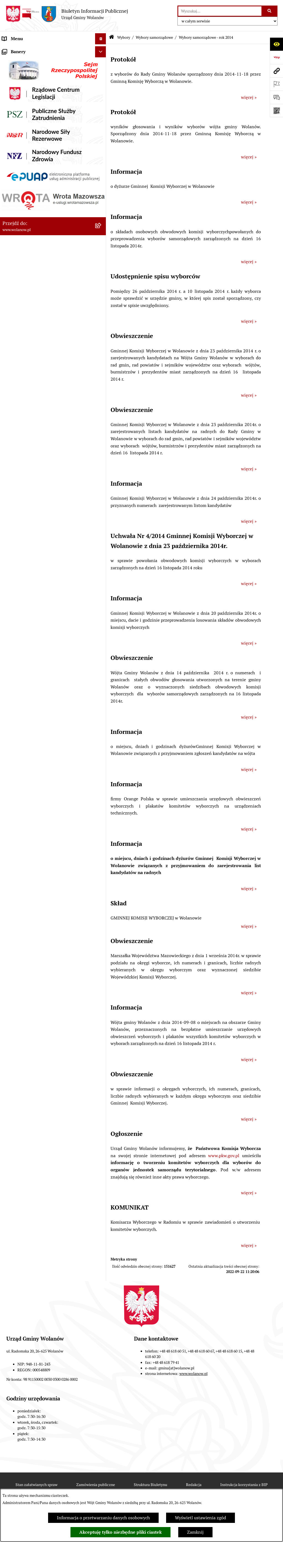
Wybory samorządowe (154, 37)
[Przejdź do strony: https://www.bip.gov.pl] (276, 57)
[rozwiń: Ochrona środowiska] (102, 399)
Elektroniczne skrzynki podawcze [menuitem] (35, 455)
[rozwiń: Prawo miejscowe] (102, 127)
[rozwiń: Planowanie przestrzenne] (102, 194)
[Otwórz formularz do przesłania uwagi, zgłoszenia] (276, 97)
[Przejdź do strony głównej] (67, 14)
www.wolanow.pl (193, 1373)
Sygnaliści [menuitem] (12, 433)
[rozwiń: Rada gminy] (102, 83)
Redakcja (193, 1484)
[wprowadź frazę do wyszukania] (219, 11)
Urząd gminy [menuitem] (14, 94)
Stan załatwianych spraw (36, 1484)
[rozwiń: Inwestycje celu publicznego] (102, 216)
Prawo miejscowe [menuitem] (19, 127)
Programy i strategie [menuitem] (22, 183)
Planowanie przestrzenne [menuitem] (27, 194)
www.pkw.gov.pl (223, 1156)
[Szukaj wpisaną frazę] (269, 11)
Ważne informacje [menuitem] (20, 72)
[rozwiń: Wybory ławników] (102, 374)
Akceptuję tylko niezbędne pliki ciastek (120, 1532)
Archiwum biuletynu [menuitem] (22, 477)
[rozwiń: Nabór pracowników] (102, 422)
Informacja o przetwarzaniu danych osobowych (103, 1518)
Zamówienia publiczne (95, 1484)
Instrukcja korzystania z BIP (244, 1484)
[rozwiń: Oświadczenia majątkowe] (102, 172)
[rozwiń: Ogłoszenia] (102, 116)
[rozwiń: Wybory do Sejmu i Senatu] (102, 256)
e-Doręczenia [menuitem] (15, 444)
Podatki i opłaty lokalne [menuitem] (25, 149)
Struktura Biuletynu (150, 1484)
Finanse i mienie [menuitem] (18, 138)
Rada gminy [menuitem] (13, 83)
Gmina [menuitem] (8, 61)
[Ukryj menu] (100, 38)
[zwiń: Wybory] (102, 227)
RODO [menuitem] (8, 50)
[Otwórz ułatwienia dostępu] (276, 44)
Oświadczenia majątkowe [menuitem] (27, 172)
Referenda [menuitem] (12, 388)
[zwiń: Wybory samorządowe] (102, 271)
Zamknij (195, 1532)
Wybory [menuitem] (9, 227)
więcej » (249, 97)
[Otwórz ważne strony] (276, 84)
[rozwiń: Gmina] (102, 61)
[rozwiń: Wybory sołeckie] (102, 344)
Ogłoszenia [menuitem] (13, 116)
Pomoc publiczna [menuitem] (19, 160)
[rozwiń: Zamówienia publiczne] (102, 205)
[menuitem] (53, 241)
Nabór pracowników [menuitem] (22, 421)
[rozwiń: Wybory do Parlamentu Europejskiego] (102, 330)
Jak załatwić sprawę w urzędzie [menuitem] (32, 105)
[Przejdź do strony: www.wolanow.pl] (276, 70)
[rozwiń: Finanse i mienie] (102, 138)
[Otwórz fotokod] (276, 110)
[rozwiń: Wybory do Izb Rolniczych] (102, 359)
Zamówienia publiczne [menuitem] (24, 205)
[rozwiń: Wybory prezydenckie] (102, 241)
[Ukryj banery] (100, 490)
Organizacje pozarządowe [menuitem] (27, 410)
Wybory (123, 37)
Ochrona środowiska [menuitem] (22, 399)
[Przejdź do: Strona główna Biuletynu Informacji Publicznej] (111, 38)
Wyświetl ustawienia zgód (200, 1518)
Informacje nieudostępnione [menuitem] (30, 466)
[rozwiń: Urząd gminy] (102, 94)
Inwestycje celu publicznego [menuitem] (30, 216)
